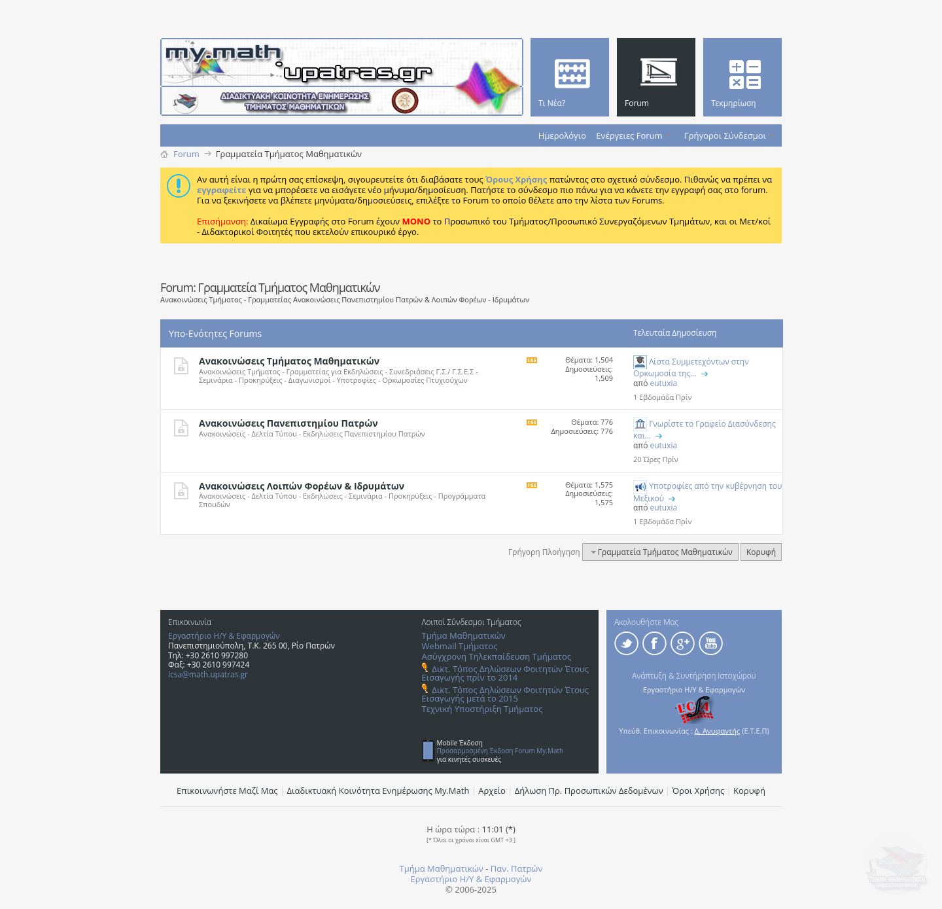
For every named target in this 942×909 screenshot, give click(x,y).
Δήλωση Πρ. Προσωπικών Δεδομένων (589, 790)
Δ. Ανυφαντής (718, 731)
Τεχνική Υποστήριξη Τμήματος (482, 709)
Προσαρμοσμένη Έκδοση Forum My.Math (500, 750)
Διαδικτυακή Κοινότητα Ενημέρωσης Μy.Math (378, 790)
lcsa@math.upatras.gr (208, 674)
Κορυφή (761, 552)
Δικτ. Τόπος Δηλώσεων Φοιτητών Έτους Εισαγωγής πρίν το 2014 (505, 673)
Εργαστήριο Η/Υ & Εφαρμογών (224, 635)
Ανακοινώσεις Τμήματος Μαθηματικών (289, 361)
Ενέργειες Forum (629, 135)
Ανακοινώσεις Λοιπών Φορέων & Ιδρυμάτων (301, 486)
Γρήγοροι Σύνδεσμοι (725, 135)
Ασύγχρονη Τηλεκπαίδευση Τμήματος (496, 656)
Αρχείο (492, 790)
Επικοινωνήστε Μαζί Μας (227, 790)
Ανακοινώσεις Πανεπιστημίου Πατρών (288, 423)
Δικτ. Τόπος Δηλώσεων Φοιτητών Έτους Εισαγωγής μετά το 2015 (505, 694)
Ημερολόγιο (562, 135)
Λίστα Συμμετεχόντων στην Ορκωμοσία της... (691, 367)
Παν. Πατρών (517, 868)
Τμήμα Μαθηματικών (464, 635)
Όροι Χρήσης (698, 790)
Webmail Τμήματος (460, 646)
